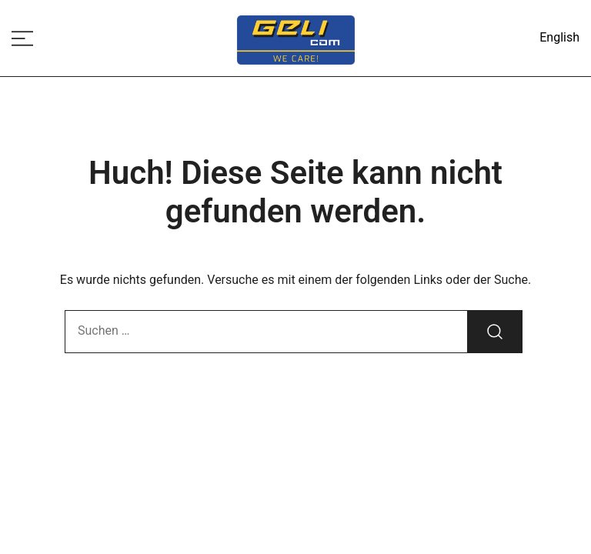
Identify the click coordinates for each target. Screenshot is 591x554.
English (559, 37)
